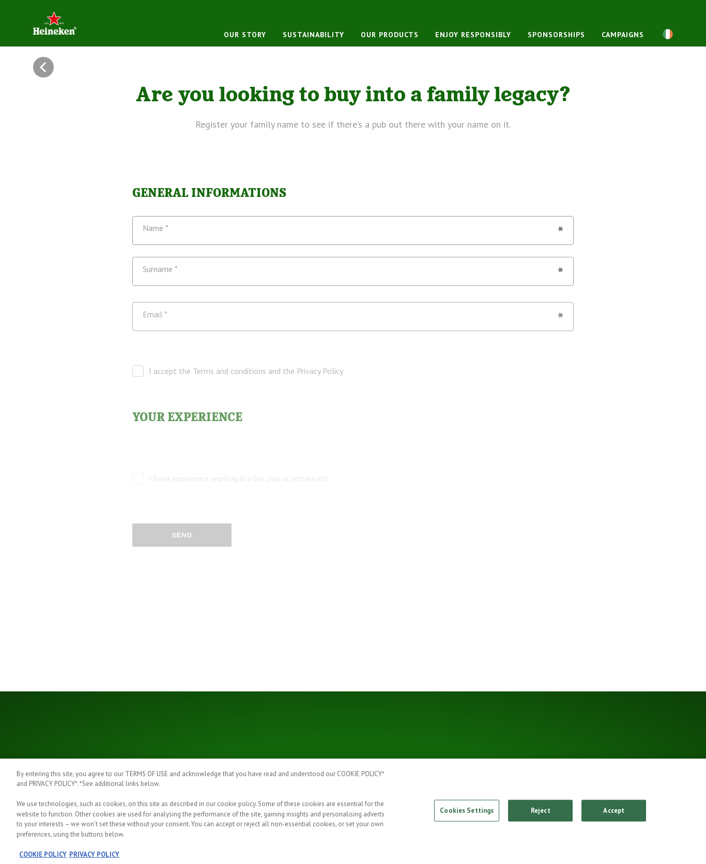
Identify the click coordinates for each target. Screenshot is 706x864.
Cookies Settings (467, 815)
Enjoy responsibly (473, 34)
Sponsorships (556, 34)
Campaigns (623, 34)
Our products (390, 34)
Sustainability (313, 34)
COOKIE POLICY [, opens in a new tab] (43, 859)
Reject (540, 815)
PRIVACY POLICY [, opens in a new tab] (94, 859)
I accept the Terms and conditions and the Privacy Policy (246, 381)
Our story (245, 34)
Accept (613, 815)
